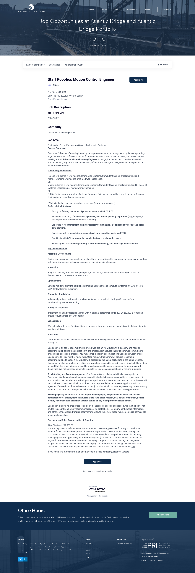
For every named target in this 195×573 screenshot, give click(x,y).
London (88, 547)
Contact (167, 9)
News (147, 9)
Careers (144, 560)
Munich (88, 553)
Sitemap (152, 560)
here (84, 357)
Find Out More (163, 515)
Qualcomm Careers (119, 451)
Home (91, 9)
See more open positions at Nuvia (97, 471)
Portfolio (132, 9)
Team (117, 9)
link (133, 446)
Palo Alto (89, 543)
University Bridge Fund (124, 543)
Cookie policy (103, 496)
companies (35, 65)
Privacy (160, 560)
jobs (54, 65)
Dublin (88, 550)
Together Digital (152, 556)
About (105, 9)
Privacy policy (92, 496)
